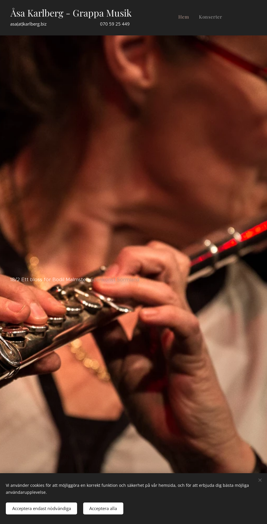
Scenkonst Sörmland (115, 279)
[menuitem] (212, 17)
